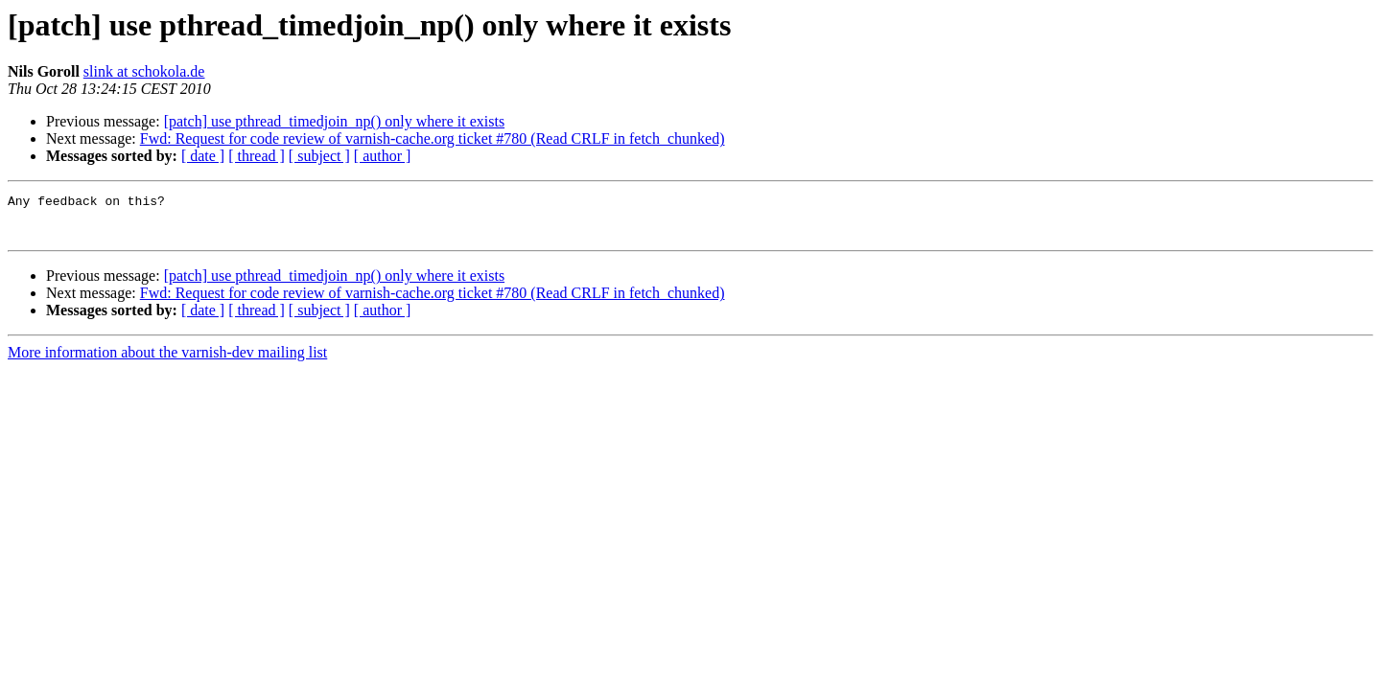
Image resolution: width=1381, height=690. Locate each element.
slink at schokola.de (144, 71)
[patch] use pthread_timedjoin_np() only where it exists (334, 121)
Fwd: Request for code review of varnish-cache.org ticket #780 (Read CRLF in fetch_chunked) (432, 138)
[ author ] (382, 156)
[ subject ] (319, 156)
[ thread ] (256, 156)
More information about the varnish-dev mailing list (167, 361)
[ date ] (202, 156)
